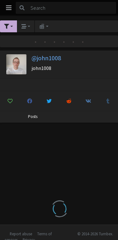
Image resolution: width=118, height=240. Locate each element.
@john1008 (46, 58)
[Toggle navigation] (9, 8)
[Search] (72, 8)
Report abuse (21, 233)
